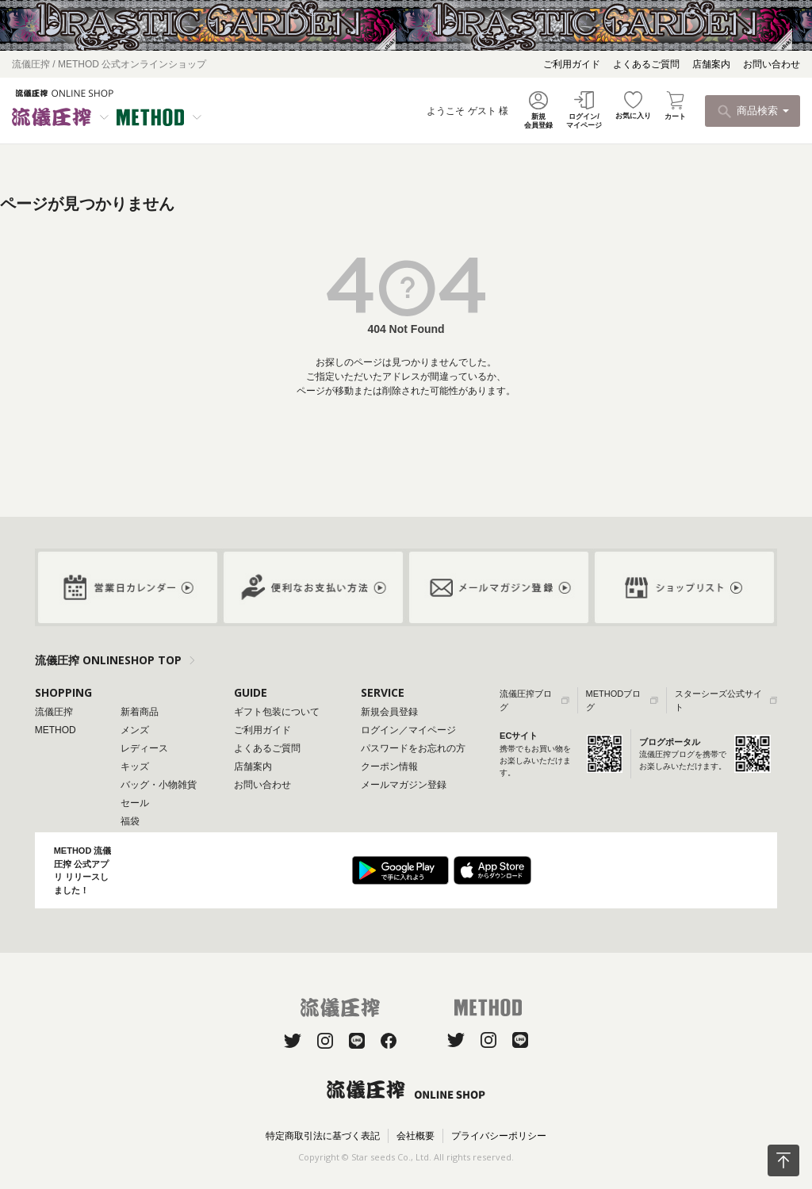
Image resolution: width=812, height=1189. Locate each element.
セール (135, 803)
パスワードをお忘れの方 (413, 748)
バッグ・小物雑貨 (159, 784)
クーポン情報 (389, 766)
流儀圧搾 (54, 711)
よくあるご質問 (646, 64)
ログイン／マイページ (408, 730)
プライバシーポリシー (498, 1135)
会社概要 (415, 1135)
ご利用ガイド (571, 64)
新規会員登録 (389, 711)
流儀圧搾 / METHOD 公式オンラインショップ (109, 64)
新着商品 (140, 711)
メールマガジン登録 (403, 784)
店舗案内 (711, 64)
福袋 (130, 821)
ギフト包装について (277, 711)
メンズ (135, 730)
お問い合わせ (771, 64)
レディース (144, 748)
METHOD (55, 730)
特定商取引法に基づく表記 (323, 1135)
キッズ (135, 766)
